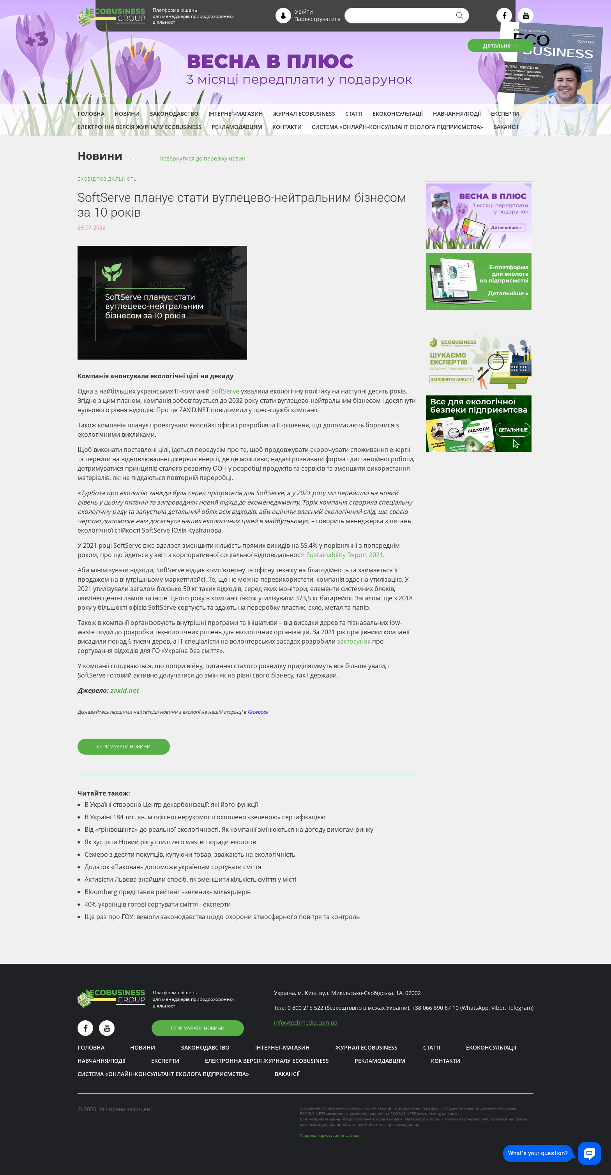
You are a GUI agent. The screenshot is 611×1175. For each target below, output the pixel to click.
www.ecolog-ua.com (437, 1113)
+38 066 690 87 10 (435, 1007)
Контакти (287, 127)
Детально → (500, 45)
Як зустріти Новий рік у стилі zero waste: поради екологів (170, 842)
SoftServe (225, 391)
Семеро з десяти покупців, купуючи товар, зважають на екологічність (190, 854)
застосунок (354, 641)
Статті (353, 113)
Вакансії (505, 127)
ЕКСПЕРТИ (505, 113)
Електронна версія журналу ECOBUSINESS (139, 127)
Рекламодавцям (237, 127)
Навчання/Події (457, 113)
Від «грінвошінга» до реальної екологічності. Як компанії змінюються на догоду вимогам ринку (229, 829)
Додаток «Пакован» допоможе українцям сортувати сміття (173, 867)
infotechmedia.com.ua (305, 1022)
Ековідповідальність (107, 179)
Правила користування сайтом (329, 1135)
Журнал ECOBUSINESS (304, 113)
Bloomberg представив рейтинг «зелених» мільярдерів (168, 891)
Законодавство (174, 113)
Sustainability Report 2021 (344, 554)
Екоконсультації (398, 113)
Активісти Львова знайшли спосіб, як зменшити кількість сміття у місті (190, 879)
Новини (127, 113)
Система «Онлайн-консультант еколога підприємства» (397, 127)
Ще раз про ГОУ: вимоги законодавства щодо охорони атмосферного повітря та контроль (222, 916)
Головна (91, 113)
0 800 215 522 (305, 1007)
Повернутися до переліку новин (202, 158)
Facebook (257, 712)
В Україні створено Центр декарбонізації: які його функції (171, 804)
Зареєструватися (318, 19)
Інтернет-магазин (235, 113)
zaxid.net (124, 690)
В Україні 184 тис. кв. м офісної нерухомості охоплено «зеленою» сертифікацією (205, 817)
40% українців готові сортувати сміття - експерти (158, 904)
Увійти (304, 11)
